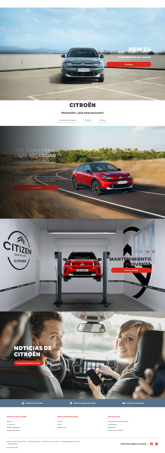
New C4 (9, 421)
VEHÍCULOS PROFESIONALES (67, 417)
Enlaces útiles (114, 417)
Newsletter (112, 427)
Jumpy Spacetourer (13, 430)
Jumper (59, 421)
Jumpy (59, 424)
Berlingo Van (61, 427)
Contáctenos (112, 424)
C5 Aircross (11, 424)
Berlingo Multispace (13, 427)
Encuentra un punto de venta (118, 421)
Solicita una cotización (115, 430)
